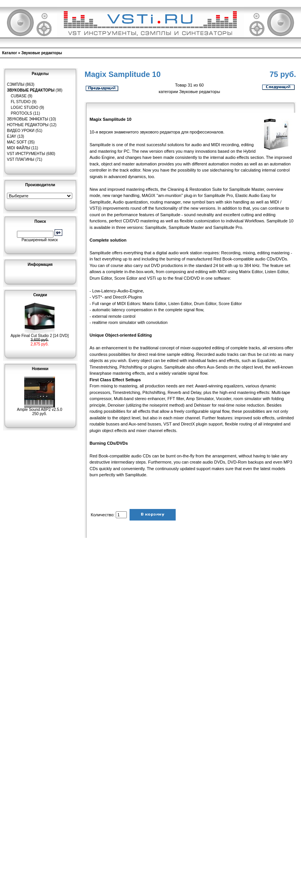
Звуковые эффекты (27, 119)
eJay (11, 136)
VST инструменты (26, 154)
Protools (21, 113)
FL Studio (21, 102)
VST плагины (20, 159)
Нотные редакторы (27, 125)
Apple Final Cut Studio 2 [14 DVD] (39, 334)
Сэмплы (15, 84)
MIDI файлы (18, 148)
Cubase (19, 96)
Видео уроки (20, 130)
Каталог (9, 53)
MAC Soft (17, 142)
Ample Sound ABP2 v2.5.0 (39, 408)
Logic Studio (24, 107)
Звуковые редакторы (41, 53)
